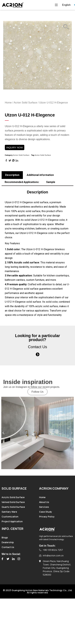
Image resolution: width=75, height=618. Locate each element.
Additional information (40, 175)
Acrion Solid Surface (25, 102)
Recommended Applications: (22, 182)
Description (12, 175)
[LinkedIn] (13, 558)
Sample (50, 182)
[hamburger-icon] (56, 5)
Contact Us (37, 347)
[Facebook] (2, 558)
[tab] (12, 175)
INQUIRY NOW (14, 147)
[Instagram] (18, 558)
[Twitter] (7, 558)
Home (8, 102)
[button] (38, 394)
